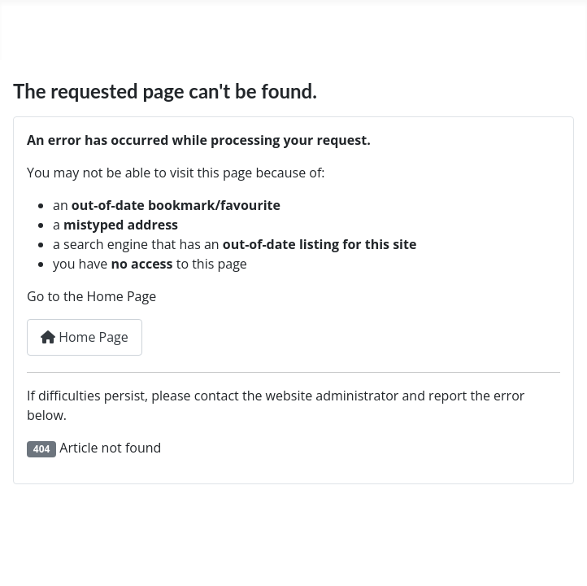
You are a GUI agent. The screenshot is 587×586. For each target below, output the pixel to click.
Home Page (84, 337)
